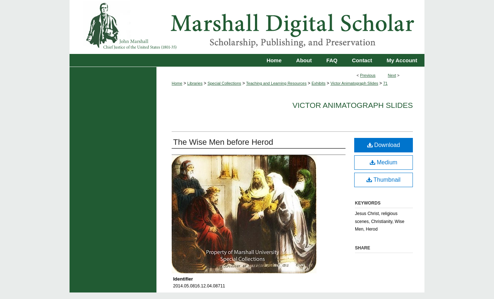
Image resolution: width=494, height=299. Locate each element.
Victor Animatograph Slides (354, 83)
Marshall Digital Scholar (247, 27)
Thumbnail (384, 180)
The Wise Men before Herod (223, 142)
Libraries (194, 83)
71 (385, 83)
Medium (383, 162)
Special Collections (224, 83)
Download (383, 145)
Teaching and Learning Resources (276, 83)
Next (392, 75)
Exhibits (318, 83)
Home (177, 83)
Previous (368, 75)
